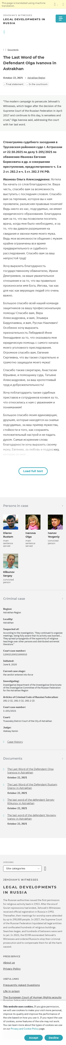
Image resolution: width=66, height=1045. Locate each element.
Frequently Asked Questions (21, 985)
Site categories (15, 868)
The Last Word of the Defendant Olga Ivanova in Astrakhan (30, 771)
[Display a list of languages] (56, 4)
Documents (13, 49)
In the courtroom (38, 84)
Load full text (33, 471)
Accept (33, 1037)
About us (9, 962)
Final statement (14, 84)
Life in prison (11, 991)
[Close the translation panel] (63, 4)
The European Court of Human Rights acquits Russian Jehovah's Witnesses (32, 999)
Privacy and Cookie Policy (25, 1028)
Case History (15, 741)
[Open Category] (45, 869)
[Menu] (60, 18)
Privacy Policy (12, 968)
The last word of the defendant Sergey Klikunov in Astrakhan (30, 801)
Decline (54, 1037)
